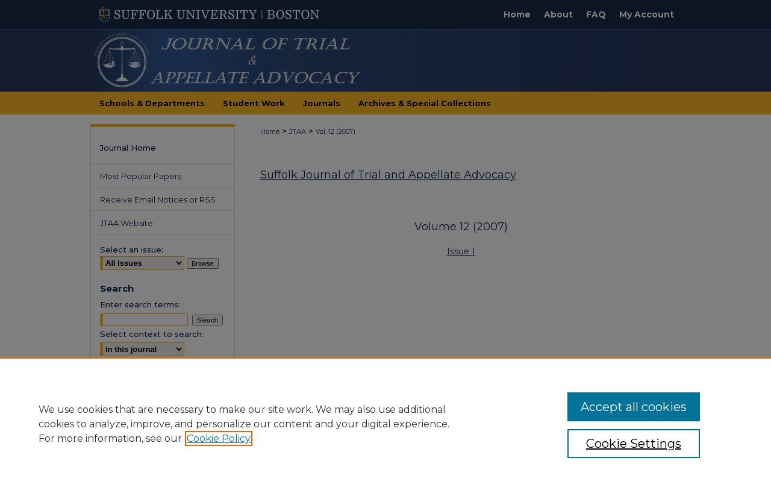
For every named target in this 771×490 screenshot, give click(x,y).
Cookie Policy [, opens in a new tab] (219, 438)
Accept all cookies (634, 407)
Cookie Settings (633, 443)
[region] (385, 423)
